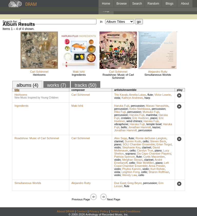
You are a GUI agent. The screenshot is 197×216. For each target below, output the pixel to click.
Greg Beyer (134, 183)
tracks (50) (85, 85)
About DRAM (65, 211)
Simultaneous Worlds (157, 74)
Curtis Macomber (153, 156)
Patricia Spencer (124, 156)
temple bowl (154, 124)
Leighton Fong (131, 172)
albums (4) (27, 85)
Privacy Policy (99, 211)
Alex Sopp (120, 138)
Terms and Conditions (125, 211)
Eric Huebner (140, 118)
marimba (151, 114)
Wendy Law (129, 175)
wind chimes (134, 121)
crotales (126, 118)
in (101, 22)
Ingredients (79, 74)
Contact (81, 211)
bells (124, 127)
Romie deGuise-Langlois (150, 138)
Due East (120, 183)
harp (147, 97)
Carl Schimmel (39, 71)
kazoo (156, 127)
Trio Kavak (120, 94)
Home (106, 3)
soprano (130, 153)
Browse (121, 3)
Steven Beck (158, 141)
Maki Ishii (79, 71)
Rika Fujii (120, 111)
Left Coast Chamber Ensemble (141, 164)
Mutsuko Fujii (151, 111)
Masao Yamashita (157, 105)
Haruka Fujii (121, 105)
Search (137, 3)
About (185, 3)
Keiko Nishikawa (140, 108)
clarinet (118, 141)
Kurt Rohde (158, 168)
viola (117, 97)
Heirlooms (39, 74)
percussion (137, 105)
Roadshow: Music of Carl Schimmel (118, 76)
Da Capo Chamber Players (154, 153)
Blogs (169, 3)
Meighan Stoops (132, 159)
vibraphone (121, 124)
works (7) (56, 85)
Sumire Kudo (133, 141)
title (16, 89)
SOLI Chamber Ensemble (139, 144)
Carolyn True (145, 150)
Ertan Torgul (164, 144)
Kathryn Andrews (132, 97)
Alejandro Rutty (157, 71)
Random (153, 3)
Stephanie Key (131, 147)
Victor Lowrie (162, 94)
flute (150, 94)
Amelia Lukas (137, 94)
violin (117, 147)
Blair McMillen (145, 162)
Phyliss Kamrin (131, 168)
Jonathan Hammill (139, 127)
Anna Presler (157, 165)
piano (153, 118)
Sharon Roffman (159, 172)
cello (146, 141)
